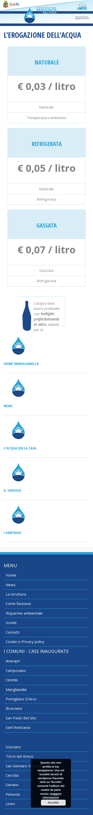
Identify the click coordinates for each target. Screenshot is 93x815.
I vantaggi (12, 532)
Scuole (11, 622)
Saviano (12, 784)
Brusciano (14, 708)
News (8, 405)
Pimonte (13, 794)
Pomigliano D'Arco (21, 698)
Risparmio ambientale (24, 613)
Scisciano (13, 746)
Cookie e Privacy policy (25, 641)
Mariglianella (16, 689)
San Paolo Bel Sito (21, 717)
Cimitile (12, 679)
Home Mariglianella (21, 363)
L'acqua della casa (20, 448)
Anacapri (13, 660)
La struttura (16, 594)
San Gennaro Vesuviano (26, 765)
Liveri (10, 803)
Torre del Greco (19, 756)
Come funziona (18, 603)
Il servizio (12, 490)
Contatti (12, 632)
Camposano (16, 670)
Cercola (12, 775)
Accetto (53, 802)
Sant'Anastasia (18, 727)
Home (11, 575)
